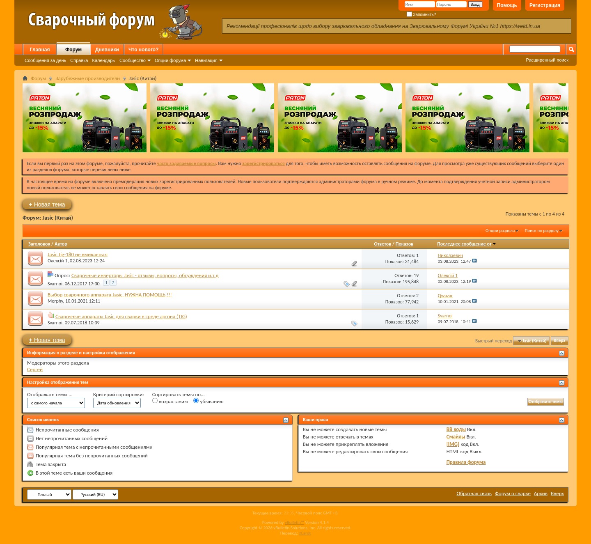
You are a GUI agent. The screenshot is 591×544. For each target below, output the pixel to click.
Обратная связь (474, 493)
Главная (40, 50)
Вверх (559, 341)
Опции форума (170, 60)
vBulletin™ (294, 522)
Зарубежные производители (87, 78)
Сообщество (132, 60)
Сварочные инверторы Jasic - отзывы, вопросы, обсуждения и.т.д (145, 275)
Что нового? (143, 50)
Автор (61, 244)
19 (416, 275)
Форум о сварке (513, 493)
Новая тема (47, 204)
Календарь (103, 60)
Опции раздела (500, 230)
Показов (404, 244)
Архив (540, 493)
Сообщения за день (45, 60)
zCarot (305, 533)
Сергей (35, 369)
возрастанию (170, 401)
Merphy (55, 301)
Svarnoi (55, 284)
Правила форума (466, 462)
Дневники (107, 50)
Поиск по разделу (542, 230)
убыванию (208, 401)
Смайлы (456, 437)
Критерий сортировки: (118, 394)
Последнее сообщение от (466, 244)
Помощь (507, 5)
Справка (79, 60)
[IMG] (453, 444)
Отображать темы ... (50, 394)
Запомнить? (421, 14)
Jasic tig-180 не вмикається (78, 254)
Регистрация (544, 5)
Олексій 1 (57, 261)
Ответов (383, 244)
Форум (73, 50)
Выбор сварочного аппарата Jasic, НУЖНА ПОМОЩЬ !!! (110, 295)
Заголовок (39, 244)
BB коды (456, 429)
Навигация (206, 60)
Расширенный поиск (547, 59)
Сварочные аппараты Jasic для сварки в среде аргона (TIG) (121, 316)
